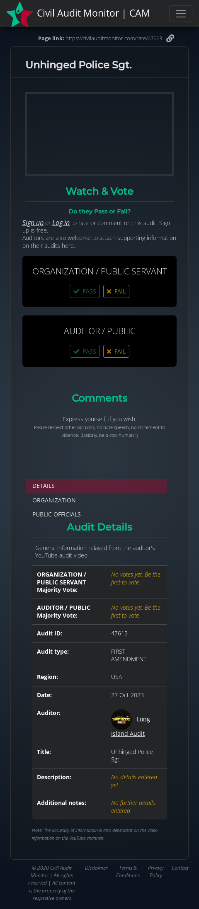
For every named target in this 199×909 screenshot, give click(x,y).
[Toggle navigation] (180, 13)
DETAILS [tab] (43, 486)
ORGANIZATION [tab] (54, 500)
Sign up (33, 222)
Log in (61, 222)
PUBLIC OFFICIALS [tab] (56, 514)
